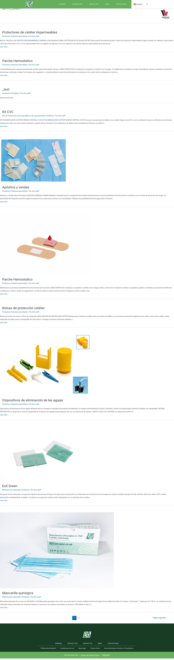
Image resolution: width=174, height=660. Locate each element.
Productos (6, 38)
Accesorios (6, 95)
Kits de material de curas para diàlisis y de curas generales (23, 117)
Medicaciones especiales (11, 491)
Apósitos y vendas (15, 189)
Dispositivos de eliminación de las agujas (32, 402)
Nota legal (82, 650)
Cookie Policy (95, 650)
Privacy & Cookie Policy (90, 657)
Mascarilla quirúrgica (17, 594)
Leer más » (4, 48)
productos (93, 4)
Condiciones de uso (67, 650)
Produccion (77, 4)
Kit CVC (7, 113)
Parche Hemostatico (17, 62)
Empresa (62, 4)
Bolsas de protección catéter (23, 309)
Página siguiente (160, 619)
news (107, 4)
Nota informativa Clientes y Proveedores (118, 650)
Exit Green (9, 487)
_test (5, 91)
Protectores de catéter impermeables (29, 34)
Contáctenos (121, 4)
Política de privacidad (48, 650)
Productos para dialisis (19, 38)
